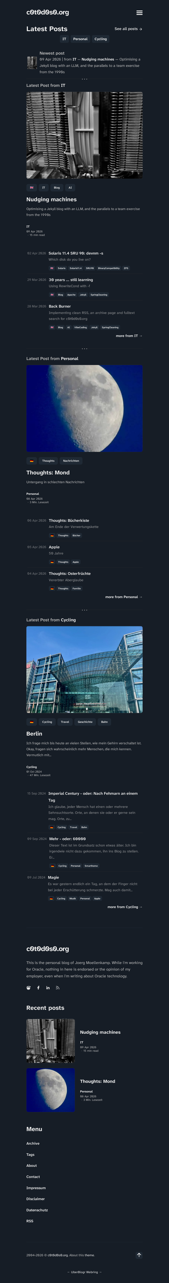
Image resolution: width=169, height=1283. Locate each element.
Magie (53, 877)
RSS (29, 1221)
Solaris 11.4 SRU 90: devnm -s (76, 253)
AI (70, 187)
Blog (57, 187)
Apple (54, 547)
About (31, 1165)
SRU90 (90, 268)
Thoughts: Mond (48, 472)
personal (75, 865)
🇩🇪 (31, 461)
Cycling (101, 39)
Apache (71, 294)
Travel (65, 722)
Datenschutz (37, 1210)
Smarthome (91, 865)
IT (64, 39)
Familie (77, 588)
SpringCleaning (99, 294)
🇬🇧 (31, 187)
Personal (80, 39)
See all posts (129, 28)
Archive (32, 1143)
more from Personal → (124, 597)
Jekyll (83, 294)
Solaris (61, 268)
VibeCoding (80, 327)
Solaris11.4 (76, 268)
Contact (33, 1176)
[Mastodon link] (29, 988)
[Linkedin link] (48, 988)
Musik (73, 898)
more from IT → (129, 335)
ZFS (126, 268)
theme (89, 1255)
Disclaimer (35, 1198)
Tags (30, 1154)
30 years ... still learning (71, 279)
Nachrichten (71, 461)
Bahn (104, 722)
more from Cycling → (125, 907)
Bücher (76, 535)
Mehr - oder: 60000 (67, 838)
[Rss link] (58, 988)
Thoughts (48, 461)
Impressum (36, 1187)
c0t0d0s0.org (47, 12)
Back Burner (60, 306)
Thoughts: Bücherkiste (69, 520)
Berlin (34, 733)
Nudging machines (98, 59)
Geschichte (85, 722)
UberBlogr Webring (84, 1272)
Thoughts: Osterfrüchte (70, 573)
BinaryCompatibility (108, 268)
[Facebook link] (38, 988)
